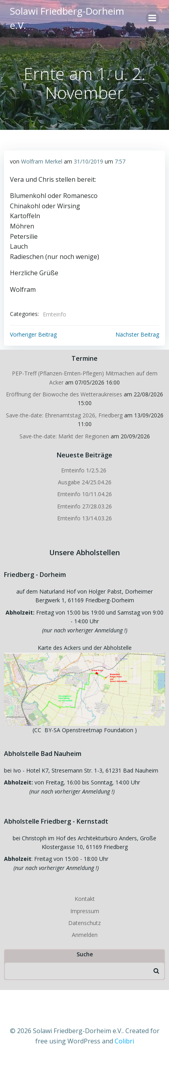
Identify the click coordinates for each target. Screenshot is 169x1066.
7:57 (120, 161)
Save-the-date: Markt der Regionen (64, 436)
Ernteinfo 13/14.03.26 (84, 518)
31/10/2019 (88, 161)
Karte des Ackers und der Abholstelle (85, 647)
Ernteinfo (54, 314)
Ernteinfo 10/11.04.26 (84, 494)
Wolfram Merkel (41, 161)
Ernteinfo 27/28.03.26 (84, 506)
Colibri (124, 1041)
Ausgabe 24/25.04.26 (84, 482)
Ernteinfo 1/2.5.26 (84, 470)
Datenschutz (84, 923)
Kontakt (85, 898)
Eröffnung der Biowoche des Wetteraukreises (64, 394)
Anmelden (85, 934)
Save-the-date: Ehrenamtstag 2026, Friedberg (64, 415)
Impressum (84, 911)
